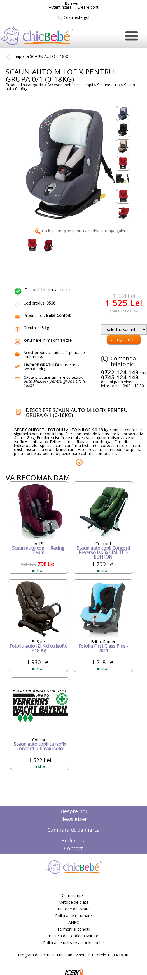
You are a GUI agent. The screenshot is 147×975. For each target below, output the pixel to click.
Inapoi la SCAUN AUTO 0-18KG (38, 56)
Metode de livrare (74, 908)
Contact (73, 848)
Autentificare (60, 7)
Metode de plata (73, 902)
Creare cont (88, 7)
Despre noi (73, 811)
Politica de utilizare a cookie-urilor (73, 942)
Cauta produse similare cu (55, 381)
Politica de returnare (73, 915)
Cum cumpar (73, 895)
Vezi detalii (34, 368)
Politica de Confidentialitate (73, 935)
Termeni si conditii (73, 929)
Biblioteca (73, 840)
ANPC (73, 922)
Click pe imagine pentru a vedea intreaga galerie (82, 230)
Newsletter (73, 819)
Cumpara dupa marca (73, 829)
